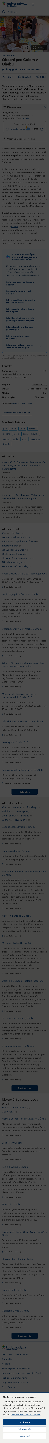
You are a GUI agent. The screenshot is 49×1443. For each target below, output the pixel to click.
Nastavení (25, 1436)
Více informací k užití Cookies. (26, 1414)
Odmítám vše (24, 1429)
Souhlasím (24, 1422)
